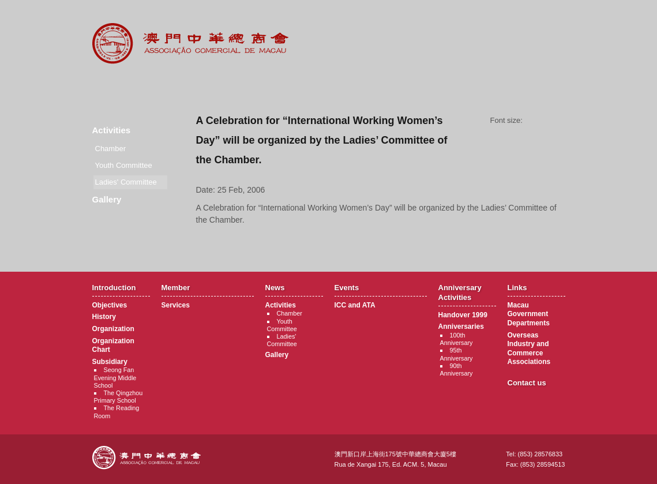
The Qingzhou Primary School (118, 396)
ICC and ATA (355, 305)
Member (187, 86)
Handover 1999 (462, 315)
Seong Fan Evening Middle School (115, 377)
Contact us (527, 382)
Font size (548, 120)
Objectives (109, 305)
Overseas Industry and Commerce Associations (529, 348)
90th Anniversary (456, 369)
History (104, 317)
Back (380, 242)
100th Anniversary (456, 339)
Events (329, 86)
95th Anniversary (456, 354)
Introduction (116, 86)
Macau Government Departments (529, 314)
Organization (113, 329)
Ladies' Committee (282, 340)
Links (471, 86)
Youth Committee (123, 165)
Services (176, 305)
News (258, 86)
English (549, 18)
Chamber (110, 148)
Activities (111, 130)
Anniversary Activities (400, 86)
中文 (518, 18)
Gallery (107, 199)
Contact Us (541, 86)
